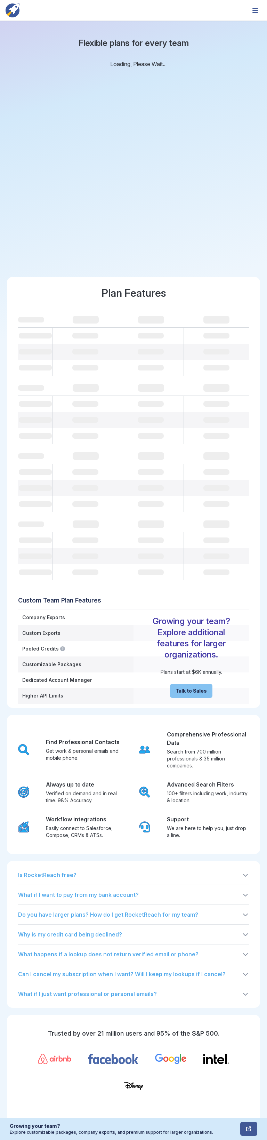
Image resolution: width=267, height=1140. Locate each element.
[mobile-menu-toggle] (255, 10)
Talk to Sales (191, 691)
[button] (133, 875)
